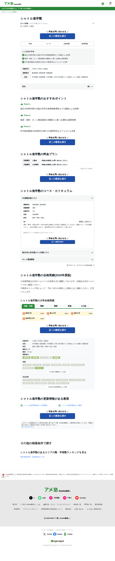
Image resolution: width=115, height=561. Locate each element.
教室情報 (85, 44)
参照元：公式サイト (85, 221)
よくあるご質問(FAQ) (94, 509)
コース (48, 44)
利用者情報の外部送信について (51, 509)
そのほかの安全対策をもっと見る (57, 387)
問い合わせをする (28, 427)
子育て (67, 498)
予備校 (31, 26)
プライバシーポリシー (30, 509)
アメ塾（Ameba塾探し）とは (30, 504)
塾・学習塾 (24, 26)
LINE (42, 498)
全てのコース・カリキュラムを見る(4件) (81, 265)
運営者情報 (98, 504)
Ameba (47, 534)
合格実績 (67, 44)
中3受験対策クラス (57, 198)
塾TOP (4, 12)
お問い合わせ (79, 509)
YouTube (80, 498)
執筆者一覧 (77, 504)
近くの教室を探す (57, 36)
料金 (30, 44)
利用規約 (17, 509)
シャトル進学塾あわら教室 (71, 405)
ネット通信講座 (57, 259)
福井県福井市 (25, 457)
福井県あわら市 (38, 457)
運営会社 (68, 509)
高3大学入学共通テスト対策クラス (57, 252)
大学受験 (54, 498)
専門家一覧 (88, 504)
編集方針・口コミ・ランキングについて (57, 504)
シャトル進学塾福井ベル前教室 (35, 405)
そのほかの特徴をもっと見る (57, 372)
